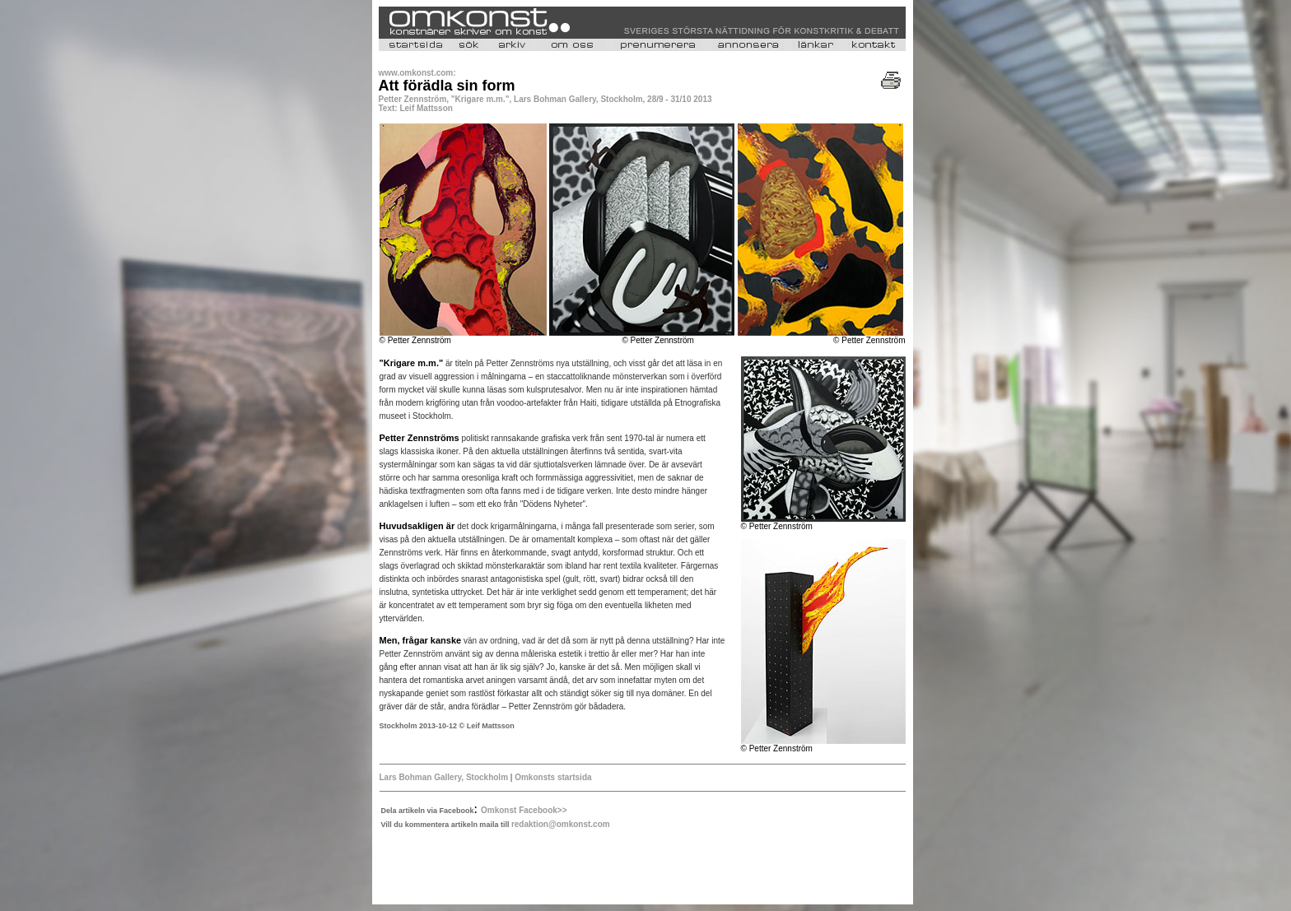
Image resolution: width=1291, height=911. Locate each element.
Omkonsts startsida (553, 777)
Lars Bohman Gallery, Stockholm (444, 777)
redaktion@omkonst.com (560, 824)
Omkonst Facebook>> (523, 810)
